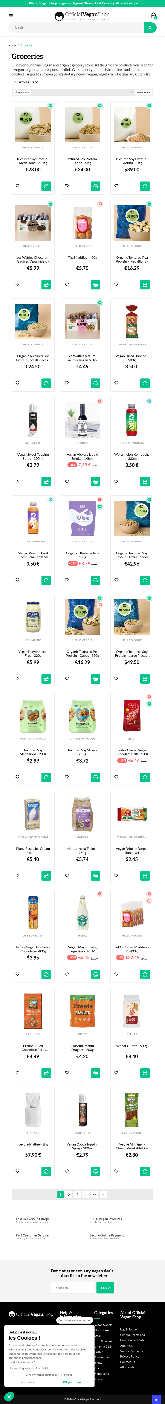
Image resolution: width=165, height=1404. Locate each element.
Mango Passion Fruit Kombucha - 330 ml (33, 555)
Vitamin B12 (102, 1346)
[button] (26, 82)
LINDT (132, 738)
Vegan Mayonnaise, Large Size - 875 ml (83, 949)
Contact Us (127, 1362)
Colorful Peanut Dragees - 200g (83, 1048)
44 (95, 1194)
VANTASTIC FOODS (33, 738)
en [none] (156, 1399)
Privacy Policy (129, 1356)
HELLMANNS (33, 640)
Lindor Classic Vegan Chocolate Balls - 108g (131, 752)
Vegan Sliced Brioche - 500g (132, 358)
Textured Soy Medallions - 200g (33, 752)
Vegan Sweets (103, 1325)
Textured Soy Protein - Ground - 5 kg (132, 161)
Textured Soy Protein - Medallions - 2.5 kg (33, 161)
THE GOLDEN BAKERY (132, 344)
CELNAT (132, 1034)
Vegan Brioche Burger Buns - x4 (132, 850)
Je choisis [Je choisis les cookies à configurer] (27, 1382)
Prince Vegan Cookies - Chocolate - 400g (33, 949)
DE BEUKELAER (33, 935)
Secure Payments (131, 1351)
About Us (126, 1345)
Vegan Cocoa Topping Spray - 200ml (83, 1146)
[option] (148, 1399)
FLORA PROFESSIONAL (33, 837)
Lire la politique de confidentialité (28, 1368)
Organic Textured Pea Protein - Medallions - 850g (132, 259)
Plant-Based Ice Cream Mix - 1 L (33, 850)
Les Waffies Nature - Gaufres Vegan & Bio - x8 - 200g (82, 358)
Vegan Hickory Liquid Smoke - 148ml (83, 456)
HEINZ (82, 935)
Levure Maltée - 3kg (33, 1144)
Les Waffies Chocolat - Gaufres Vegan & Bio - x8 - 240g (33, 259)
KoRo (98, 1363)
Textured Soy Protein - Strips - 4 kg (82, 161)
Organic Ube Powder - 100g (82, 555)
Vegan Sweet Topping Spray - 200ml (33, 456)
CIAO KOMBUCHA (132, 442)
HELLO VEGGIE (33, 147)
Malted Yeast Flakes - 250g (83, 850)
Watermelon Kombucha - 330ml (132, 456)
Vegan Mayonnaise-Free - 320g (33, 653)
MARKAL (82, 837)
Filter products (21, 92)
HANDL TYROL (132, 1132)
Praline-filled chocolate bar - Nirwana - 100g (33, 1048)
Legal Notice (128, 1329)
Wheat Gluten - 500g (131, 1046)
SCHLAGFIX (33, 442)
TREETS (82, 1034)
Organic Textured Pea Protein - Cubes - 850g (82, 653)
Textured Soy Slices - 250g (82, 752)
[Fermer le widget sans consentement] (74, 1320)
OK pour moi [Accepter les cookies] (72, 1382)
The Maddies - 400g (82, 257)
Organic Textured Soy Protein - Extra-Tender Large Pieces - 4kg (132, 555)
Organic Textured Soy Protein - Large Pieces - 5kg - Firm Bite (132, 654)
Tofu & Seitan (103, 1341)
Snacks (98, 1379)
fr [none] (148, 1399)
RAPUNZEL (33, 1034)
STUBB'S (82, 442)
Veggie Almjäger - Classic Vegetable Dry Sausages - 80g (132, 1146)
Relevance (144, 92)
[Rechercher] (76, 27)
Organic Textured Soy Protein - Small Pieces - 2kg (33, 358)
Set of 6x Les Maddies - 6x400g (132, 949)
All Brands (127, 1367)
